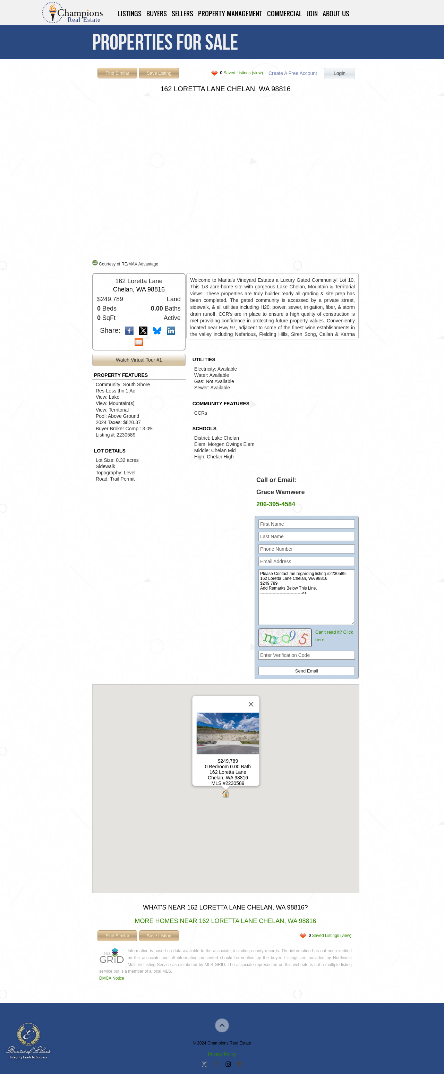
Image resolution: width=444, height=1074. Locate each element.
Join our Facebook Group (216, 1064)
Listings (130, 13)
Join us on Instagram (228, 1064)
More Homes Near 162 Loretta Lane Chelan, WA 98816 (225, 920)
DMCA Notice (111, 978)
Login (339, 73)
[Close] (251, 704)
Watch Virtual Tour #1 (139, 360)
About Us (336, 13)
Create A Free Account (292, 73)
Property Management (230, 13)
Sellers (182, 13)
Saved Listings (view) (241, 72)
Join (312, 13)
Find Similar (117, 73)
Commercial (284, 13)
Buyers (156, 13)
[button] (226, 794)
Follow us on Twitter (204, 1064)
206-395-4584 (275, 504)
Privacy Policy (222, 1054)
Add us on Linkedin (239, 1064)
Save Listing (159, 73)
